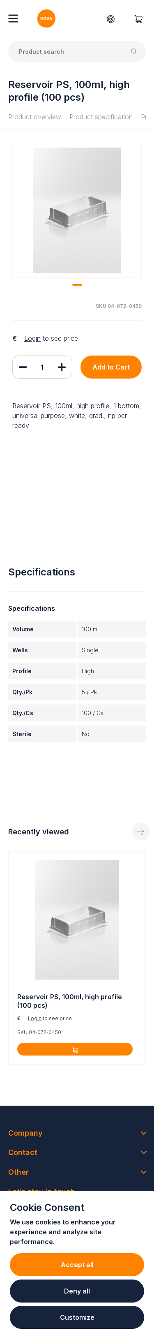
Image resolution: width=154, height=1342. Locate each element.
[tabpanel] (77, 210)
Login (32, 338)
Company (25, 1133)
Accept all (77, 1265)
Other (18, 1172)
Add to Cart (111, 367)
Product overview (34, 117)
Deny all (77, 1291)
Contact (22, 1152)
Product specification (101, 117)
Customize (77, 1317)
